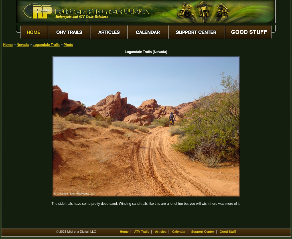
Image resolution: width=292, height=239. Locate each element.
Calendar (179, 231)
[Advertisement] (23, 141)
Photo (68, 45)
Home (8, 45)
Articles (160, 231)
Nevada (23, 45)
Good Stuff (228, 231)
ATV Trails (141, 231)
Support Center (202, 231)
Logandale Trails (46, 45)
